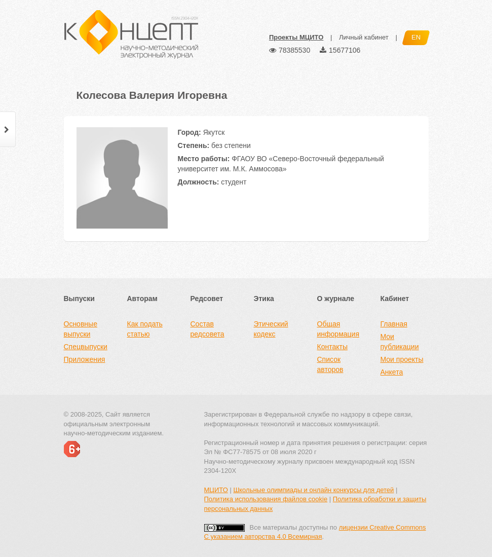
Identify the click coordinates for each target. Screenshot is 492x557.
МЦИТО (216, 490)
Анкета (392, 372)
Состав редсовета (207, 329)
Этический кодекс (271, 329)
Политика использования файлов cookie (266, 499)
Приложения (84, 359)
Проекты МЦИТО (296, 37)
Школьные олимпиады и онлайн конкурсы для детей (313, 490)
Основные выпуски (80, 329)
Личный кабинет (364, 37)
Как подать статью (145, 329)
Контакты (332, 347)
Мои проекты (402, 359)
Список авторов (330, 364)
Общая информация (338, 329)
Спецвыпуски (85, 347)
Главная (394, 324)
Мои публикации (400, 341)
